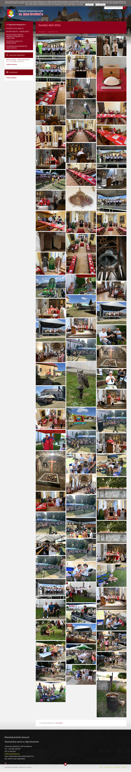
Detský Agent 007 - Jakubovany (15, 42)
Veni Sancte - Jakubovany (17, 31)
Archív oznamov (11, 64)
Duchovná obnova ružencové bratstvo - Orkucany (15, 36)
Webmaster (107, 767)
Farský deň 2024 (53, 32)
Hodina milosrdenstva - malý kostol (17, 47)
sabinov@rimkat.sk (12, 754)
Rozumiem (89, 4)
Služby (124, 767)
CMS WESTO (117, 767)
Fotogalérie (42, 32)
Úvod (101, 767)
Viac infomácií (100, 4)
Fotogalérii (59, 723)
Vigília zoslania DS (14, 28)
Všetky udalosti (11, 78)
